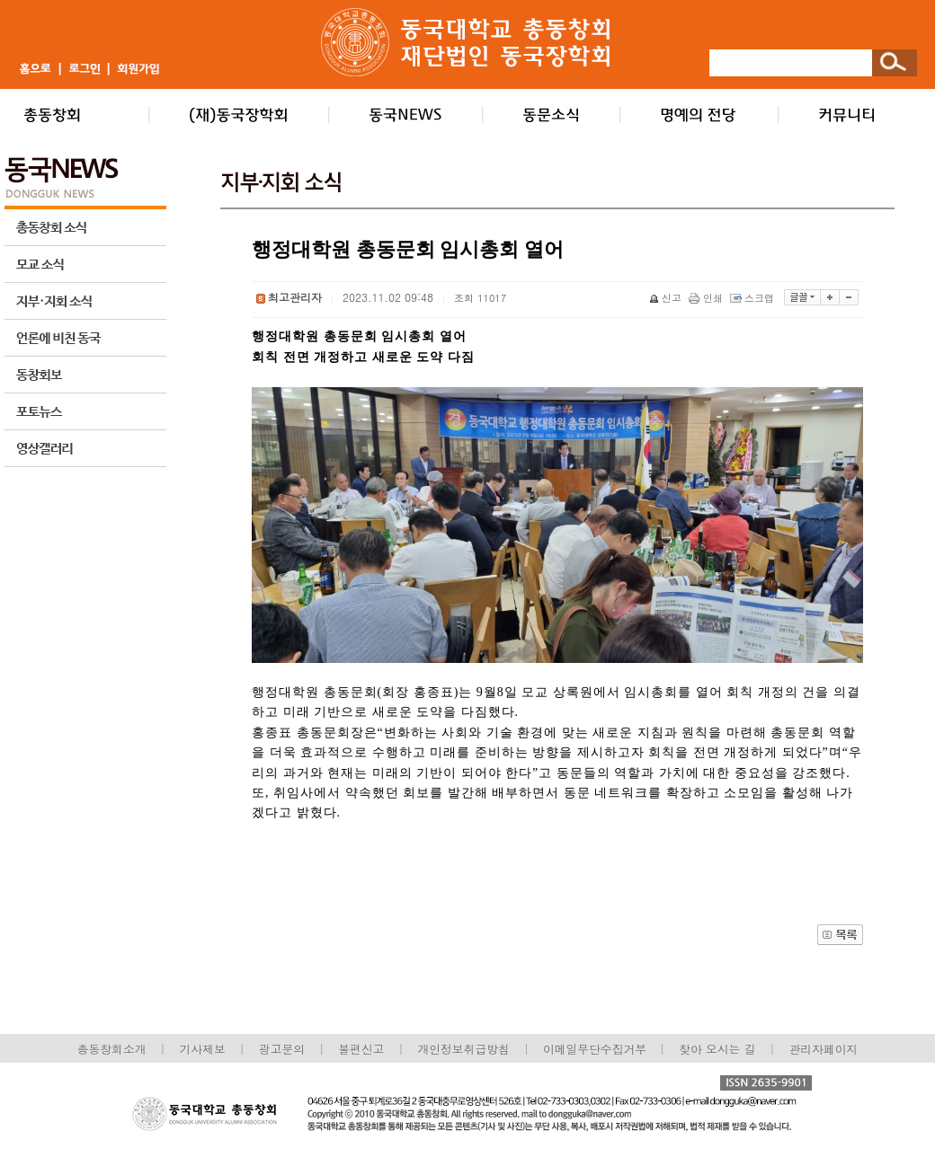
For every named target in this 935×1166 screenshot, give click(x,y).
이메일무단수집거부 (596, 1048)
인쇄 (707, 298)
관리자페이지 (824, 1048)
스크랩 (753, 298)
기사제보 (203, 1048)
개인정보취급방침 (463, 1048)
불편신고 (361, 1048)
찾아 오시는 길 (717, 1048)
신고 (666, 298)
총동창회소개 (112, 1048)
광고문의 (282, 1048)
